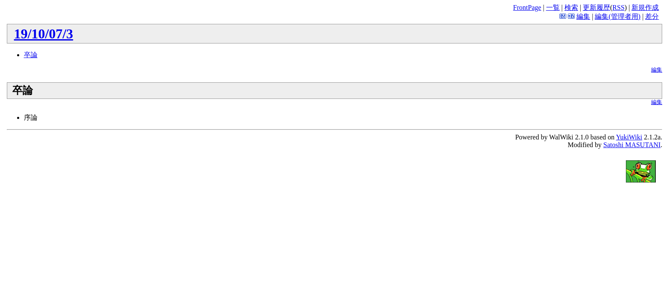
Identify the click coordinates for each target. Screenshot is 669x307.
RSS (618, 7)
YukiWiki (629, 137)
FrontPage (527, 7)
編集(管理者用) (617, 16)
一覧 (553, 7)
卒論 (31, 54)
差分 (652, 16)
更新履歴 (596, 7)
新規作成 (645, 7)
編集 (583, 16)
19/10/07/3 (43, 33)
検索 (571, 7)
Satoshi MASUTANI (631, 144)
